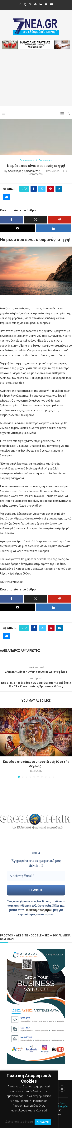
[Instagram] (30, 4)
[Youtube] (46, 4)
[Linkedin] (41, 4)
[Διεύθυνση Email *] (36, 876)
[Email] (51, 4)
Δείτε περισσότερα (19, 1121)
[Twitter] (25, 4)
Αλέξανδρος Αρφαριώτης (24, 171)
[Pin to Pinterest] (50, 189)
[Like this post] (25, 189)
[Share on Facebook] (34, 189)
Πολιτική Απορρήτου (38, 909)
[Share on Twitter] (42, 189)
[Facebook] (20, 4)
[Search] (68, 113)
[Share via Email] (6, 197)
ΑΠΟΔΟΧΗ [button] (43, 1121)
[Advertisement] (36, 82)
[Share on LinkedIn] (58, 189)
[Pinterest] (35, 4)
